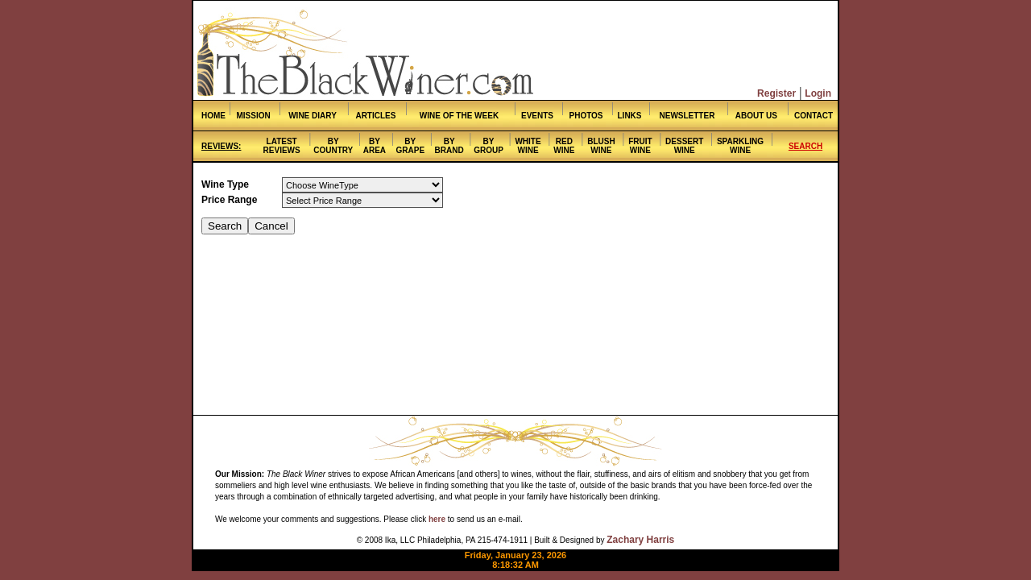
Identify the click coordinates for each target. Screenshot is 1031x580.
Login (818, 93)
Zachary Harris (640, 539)
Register (776, 93)
